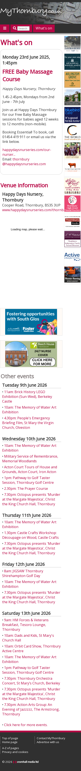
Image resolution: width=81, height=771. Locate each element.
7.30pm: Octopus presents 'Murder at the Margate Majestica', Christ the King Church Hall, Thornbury (31, 499)
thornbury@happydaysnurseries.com (24, 161)
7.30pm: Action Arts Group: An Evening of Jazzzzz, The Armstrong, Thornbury (31, 709)
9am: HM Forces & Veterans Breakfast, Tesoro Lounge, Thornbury (25, 625)
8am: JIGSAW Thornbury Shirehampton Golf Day (22, 573)
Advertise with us (48, 742)
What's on (44, 28)
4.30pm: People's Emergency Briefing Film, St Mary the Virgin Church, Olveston (28, 423)
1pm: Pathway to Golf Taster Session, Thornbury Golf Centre (28, 480)
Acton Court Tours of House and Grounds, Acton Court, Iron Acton (29, 469)
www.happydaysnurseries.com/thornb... (34, 210)
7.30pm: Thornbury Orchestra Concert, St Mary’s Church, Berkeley (31, 681)
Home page (9, 742)
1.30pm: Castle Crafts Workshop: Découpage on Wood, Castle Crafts (30, 535)
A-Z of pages (10, 748)
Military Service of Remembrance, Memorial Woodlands (30, 458)
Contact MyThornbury (51, 738)
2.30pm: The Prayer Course (26, 488)
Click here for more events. (26, 724)
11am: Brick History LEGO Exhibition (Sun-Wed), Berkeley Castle (27, 396)
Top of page (10, 738)
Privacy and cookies (15, 752)
